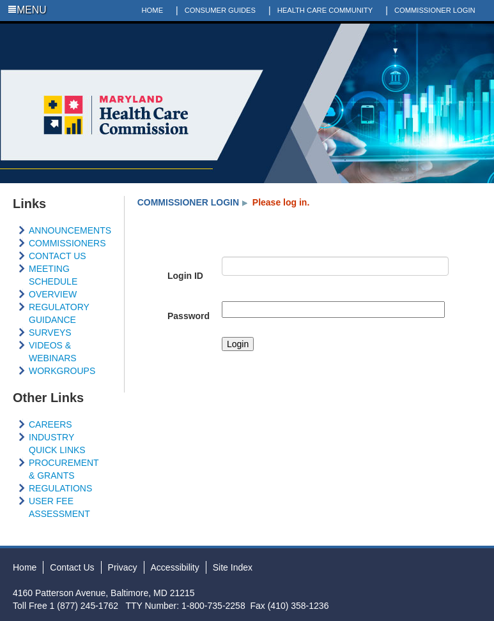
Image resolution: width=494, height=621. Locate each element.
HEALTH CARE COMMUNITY (325, 10)
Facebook (430, 31)
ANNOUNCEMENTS (70, 230)
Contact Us (72, 567)
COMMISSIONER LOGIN (434, 10)
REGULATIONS (60, 488)
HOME (153, 10)
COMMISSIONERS (67, 243)
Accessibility (175, 567)
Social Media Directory (486, 31)
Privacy (122, 567)
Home (24, 567)
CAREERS (50, 424)
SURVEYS (50, 332)
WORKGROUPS (62, 371)
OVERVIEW (53, 294)
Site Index (232, 567)
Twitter (449, 31)
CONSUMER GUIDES (220, 10)
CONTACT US (57, 256)
